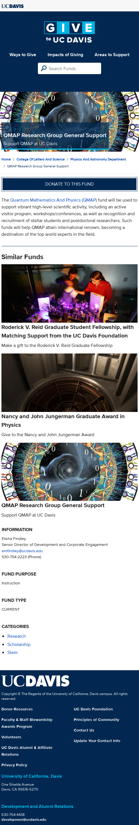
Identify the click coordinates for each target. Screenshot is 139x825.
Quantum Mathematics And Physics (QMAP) (53, 200)
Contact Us (84, 730)
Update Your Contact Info (97, 740)
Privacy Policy (14, 765)
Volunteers (11, 737)
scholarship (18, 644)
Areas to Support (112, 54)
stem (12, 652)
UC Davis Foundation (93, 709)
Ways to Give (22, 54)
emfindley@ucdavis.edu (22, 551)
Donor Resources (17, 709)
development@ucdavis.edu (23, 819)
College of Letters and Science (41, 159)
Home (6, 159)
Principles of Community (96, 719)
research (16, 636)
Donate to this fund (69, 184)
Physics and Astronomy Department (98, 159)
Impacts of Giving (65, 54)
